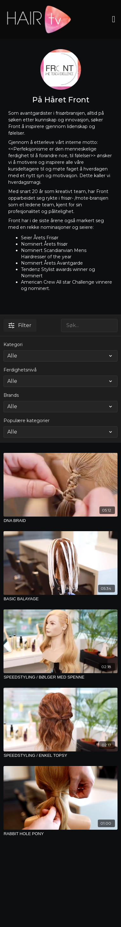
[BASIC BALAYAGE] (60, 599)
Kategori (13, 344)
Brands (11, 395)
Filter (20, 325)
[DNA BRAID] (60, 521)
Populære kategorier (26, 420)
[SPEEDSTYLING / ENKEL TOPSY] (60, 755)
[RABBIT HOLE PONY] (60, 834)
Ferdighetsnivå (20, 370)
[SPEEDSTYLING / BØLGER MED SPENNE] (60, 677)
